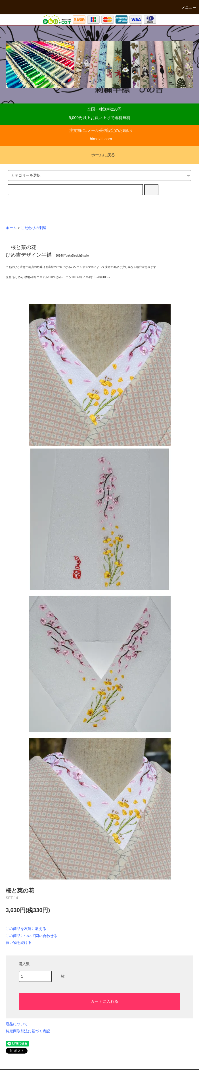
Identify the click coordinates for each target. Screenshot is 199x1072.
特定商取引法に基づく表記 (28, 1031)
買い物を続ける (19, 942)
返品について (17, 1024)
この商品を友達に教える (26, 929)
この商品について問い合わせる (31, 936)
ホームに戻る (99, 155)
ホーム (11, 228)
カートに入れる (99, 1001)
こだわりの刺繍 (34, 228)
